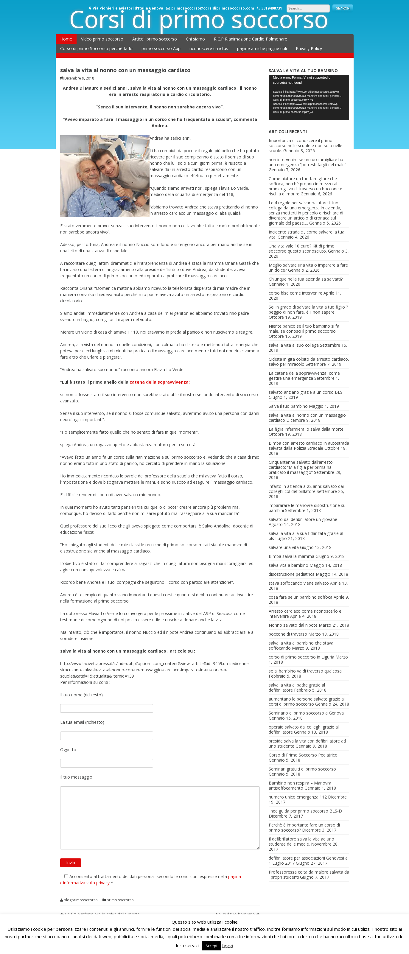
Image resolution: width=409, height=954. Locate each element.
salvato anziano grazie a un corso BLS (306, 392)
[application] (309, 97)
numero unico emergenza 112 (298, 797)
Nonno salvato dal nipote (293, 625)
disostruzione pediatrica (292, 574)
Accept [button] (211, 945)
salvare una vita (284, 547)
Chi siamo (195, 39)
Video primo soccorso (102, 39)
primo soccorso (120, 900)
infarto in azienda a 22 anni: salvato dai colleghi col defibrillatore (306, 488)
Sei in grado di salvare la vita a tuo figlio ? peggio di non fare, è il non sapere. (308, 309)
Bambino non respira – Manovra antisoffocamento (300, 785)
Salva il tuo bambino (288, 406)
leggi (227, 945)
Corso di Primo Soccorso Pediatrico (303, 755)
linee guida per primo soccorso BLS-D (305, 811)
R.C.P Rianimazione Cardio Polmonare (250, 39)
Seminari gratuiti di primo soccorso (302, 769)
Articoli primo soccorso (154, 39)
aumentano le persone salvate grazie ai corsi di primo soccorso (307, 701)
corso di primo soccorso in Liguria (301, 657)
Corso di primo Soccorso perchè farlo (96, 48)
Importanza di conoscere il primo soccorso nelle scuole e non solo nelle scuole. (305, 145)
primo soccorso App (161, 48)
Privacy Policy (309, 48)
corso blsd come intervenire (295, 293)
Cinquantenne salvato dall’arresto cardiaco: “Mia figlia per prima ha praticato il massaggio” (301, 467)
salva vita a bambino (288, 565)
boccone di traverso (288, 634)
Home (66, 39)
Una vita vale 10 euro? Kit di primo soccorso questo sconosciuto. (302, 248)
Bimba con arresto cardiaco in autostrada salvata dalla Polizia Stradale (309, 445)
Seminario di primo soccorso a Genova (306, 713)
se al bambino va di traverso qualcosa (305, 671)
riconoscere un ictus (208, 48)
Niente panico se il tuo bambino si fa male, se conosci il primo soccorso (304, 328)
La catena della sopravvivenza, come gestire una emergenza (304, 375)
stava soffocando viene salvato (299, 583)
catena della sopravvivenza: (160, 382)
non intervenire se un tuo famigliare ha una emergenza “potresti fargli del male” (307, 162)
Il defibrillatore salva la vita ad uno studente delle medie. (301, 841)
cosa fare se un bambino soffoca (300, 597)
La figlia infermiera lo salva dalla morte (306, 429)
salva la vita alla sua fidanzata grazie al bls (306, 535)
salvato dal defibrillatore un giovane (303, 519)
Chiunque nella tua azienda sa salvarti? (306, 279)
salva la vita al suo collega (294, 345)
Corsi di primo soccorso (198, 18)
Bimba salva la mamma (291, 556)
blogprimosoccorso (81, 900)
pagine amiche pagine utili (262, 48)
